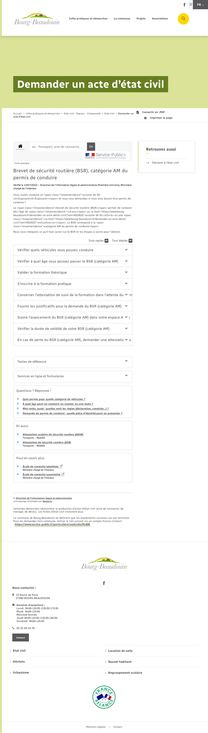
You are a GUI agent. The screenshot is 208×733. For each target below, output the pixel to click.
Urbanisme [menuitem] (19, 672)
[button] (73, 250)
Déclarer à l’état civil (162, 162)
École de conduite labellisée (42, 466)
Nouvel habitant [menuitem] (118, 662)
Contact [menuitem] (117, 726)
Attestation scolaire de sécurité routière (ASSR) (53, 434)
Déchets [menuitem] (17, 661)
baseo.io (47, 501)
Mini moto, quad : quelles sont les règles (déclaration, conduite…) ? (66, 408)
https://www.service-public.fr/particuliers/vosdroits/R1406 (52, 524)
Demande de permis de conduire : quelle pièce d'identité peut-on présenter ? (72, 413)
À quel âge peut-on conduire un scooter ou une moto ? (58, 404)
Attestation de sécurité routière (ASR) (47, 442)
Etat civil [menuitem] (18, 650)
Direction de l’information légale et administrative (44, 498)
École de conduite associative (43, 474)
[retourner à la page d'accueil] (36, 18)
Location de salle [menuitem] (119, 651)
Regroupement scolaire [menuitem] (123, 672)
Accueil (17, 113)
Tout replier (98, 241)
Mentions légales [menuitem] (96, 726)
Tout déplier (122, 241)
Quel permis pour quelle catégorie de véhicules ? (54, 399)
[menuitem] (88, 19)
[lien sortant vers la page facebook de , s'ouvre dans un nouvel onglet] (184, 5)
